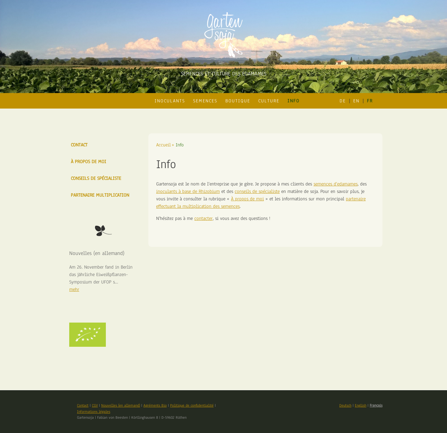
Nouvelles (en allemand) (120, 405)
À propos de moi (247, 199)
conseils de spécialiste (257, 191)
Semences (205, 101)
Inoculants (170, 101)
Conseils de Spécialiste (96, 178)
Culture (268, 101)
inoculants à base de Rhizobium (188, 191)
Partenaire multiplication (100, 195)
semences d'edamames (336, 184)
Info (293, 101)
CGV (95, 405)
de (343, 101)
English (360, 405)
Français (376, 405)
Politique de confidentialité (192, 405)
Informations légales (93, 411)
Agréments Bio (155, 405)
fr (370, 101)
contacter (203, 218)
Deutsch (345, 405)
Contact (79, 145)
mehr (74, 289)
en (356, 101)
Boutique (237, 101)
